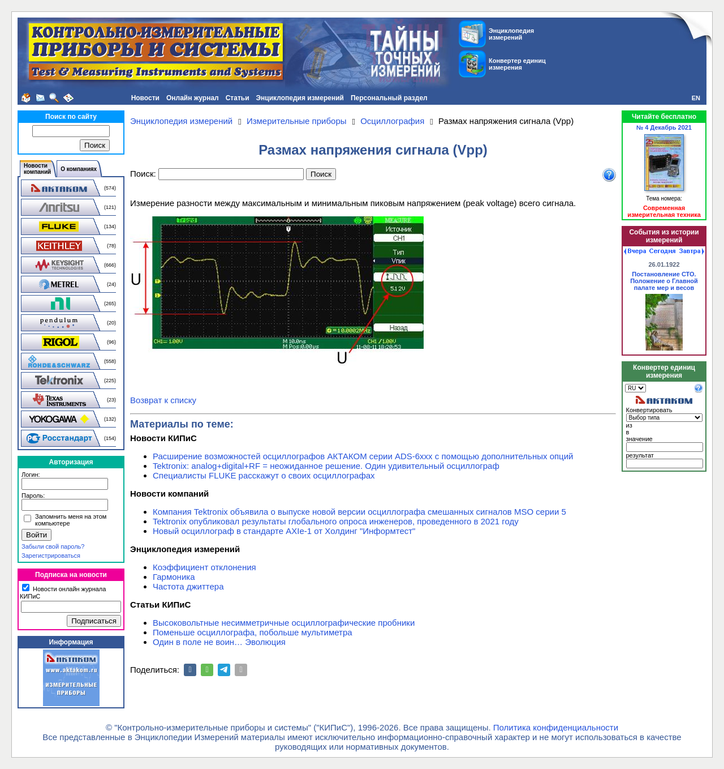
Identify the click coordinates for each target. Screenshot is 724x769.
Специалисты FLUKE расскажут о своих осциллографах (264, 475)
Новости (145, 98)
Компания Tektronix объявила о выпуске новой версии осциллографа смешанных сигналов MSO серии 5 (359, 511)
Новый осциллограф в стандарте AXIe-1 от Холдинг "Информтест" (284, 531)
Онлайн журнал (192, 98)
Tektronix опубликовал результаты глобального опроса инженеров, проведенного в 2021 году (336, 521)
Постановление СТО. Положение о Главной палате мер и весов (664, 281)
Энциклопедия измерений (300, 98)
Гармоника (174, 577)
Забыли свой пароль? (52, 546)
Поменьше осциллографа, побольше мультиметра (252, 632)
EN (696, 98)
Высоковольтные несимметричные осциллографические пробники (284, 622)
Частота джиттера (188, 586)
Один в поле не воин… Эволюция (219, 642)
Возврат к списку (163, 400)
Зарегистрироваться (50, 555)
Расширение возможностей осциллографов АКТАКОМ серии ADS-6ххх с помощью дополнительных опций (363, 456)
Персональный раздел (389, 98)
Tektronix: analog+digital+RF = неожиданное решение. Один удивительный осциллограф (326, 466)
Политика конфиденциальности (555, 727)
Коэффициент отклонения (204, 567)
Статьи (237, 98)
